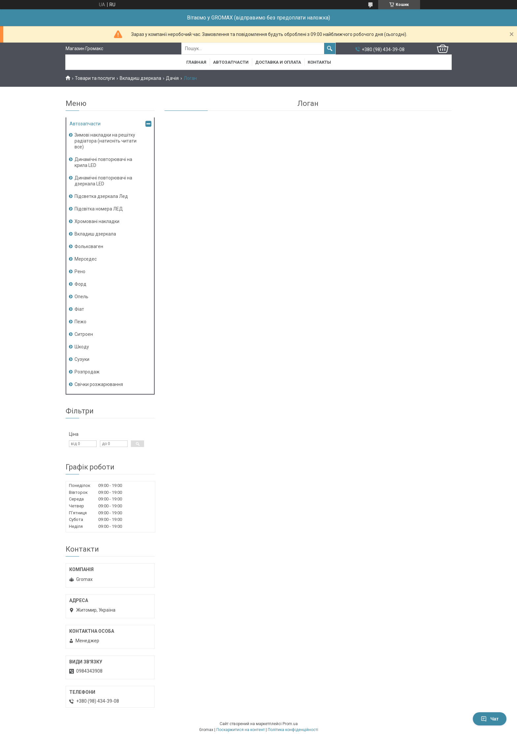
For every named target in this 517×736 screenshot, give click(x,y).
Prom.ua (290, 723)
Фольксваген (89, 246)
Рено (80, 271)
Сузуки (82, 359)
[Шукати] (329, 48)
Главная (196, 62)
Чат (490, 719)
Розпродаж (87, 371)
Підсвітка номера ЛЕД (99, 208)
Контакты (319, 62)
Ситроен (84, 334)
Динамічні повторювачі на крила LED (103, 162)
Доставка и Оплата (278, 62)
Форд (80, 284)
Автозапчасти (231, 62)
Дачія (172, 78)
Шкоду (82, 346)
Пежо (80, 321)
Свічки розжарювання (99, 384)
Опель (81, 296)
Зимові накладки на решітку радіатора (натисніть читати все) (106, 140)
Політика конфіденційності (293, 729)
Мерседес (86, 259)
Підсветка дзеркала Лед (101, 196)
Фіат (79, 309)
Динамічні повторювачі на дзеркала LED (103, 180)
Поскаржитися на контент (240, 729)
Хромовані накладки (97, 221)
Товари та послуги (95, 78)
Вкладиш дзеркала (140, 78)
